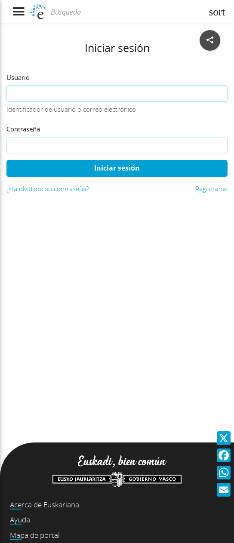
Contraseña (23, 129)
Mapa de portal (35, 535)
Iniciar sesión (117, 168)
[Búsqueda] (126, 12)
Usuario (18, 77)
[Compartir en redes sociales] (210, 40)
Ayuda (20, 520)
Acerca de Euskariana (44, 504)
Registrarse (211, 188)
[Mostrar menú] (18, 12)
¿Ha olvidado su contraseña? (47, 188)
